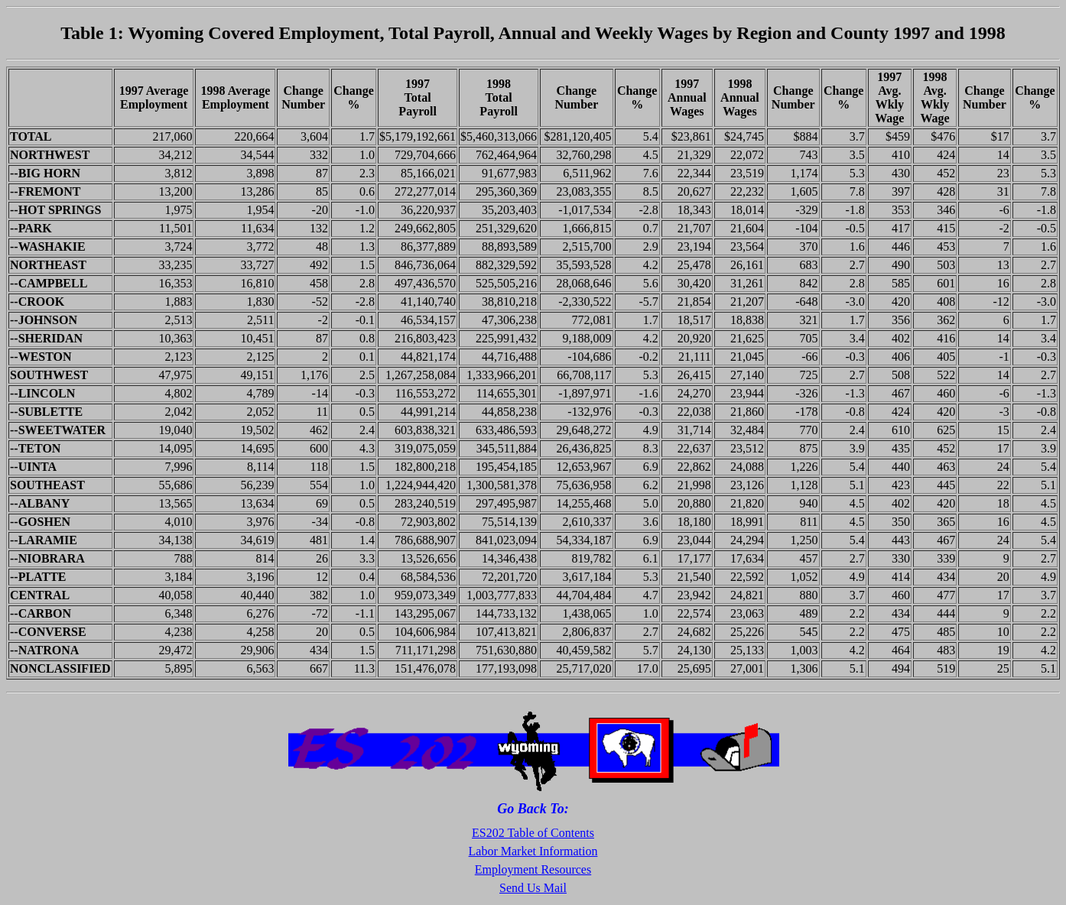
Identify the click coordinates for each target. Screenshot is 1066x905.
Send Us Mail (533, 887)
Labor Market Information (533, 851)
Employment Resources (533, 869)
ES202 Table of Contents (533, 832)
